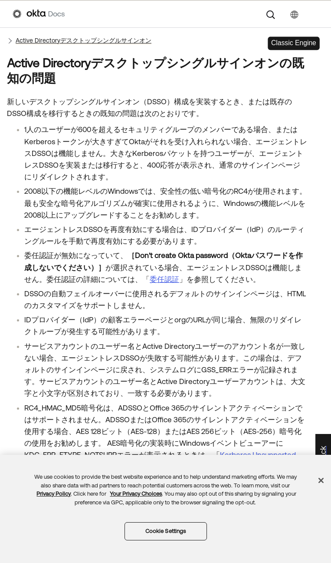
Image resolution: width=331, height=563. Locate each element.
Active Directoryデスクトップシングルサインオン (83, 40)
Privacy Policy (53, 493)
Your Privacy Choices (136, 493)
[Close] (321, 480)
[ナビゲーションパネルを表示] (314, 14)
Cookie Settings (165, 531)
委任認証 (164, 279)
